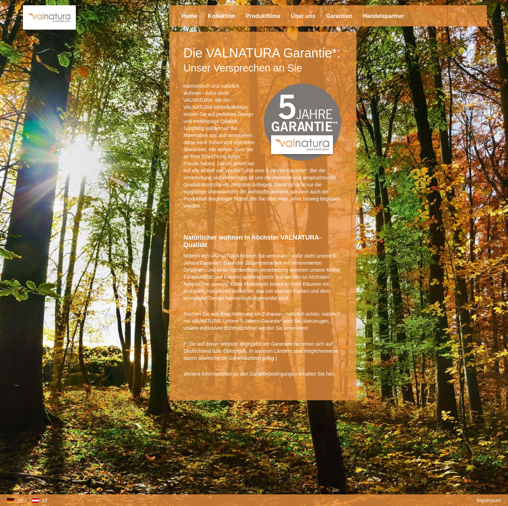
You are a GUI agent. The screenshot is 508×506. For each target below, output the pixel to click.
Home (189, 16)
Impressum (489, 500)
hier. (330, 374)
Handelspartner (383, 16)
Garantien (339, 16)
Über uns (303, 16)
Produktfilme (263, 16)
